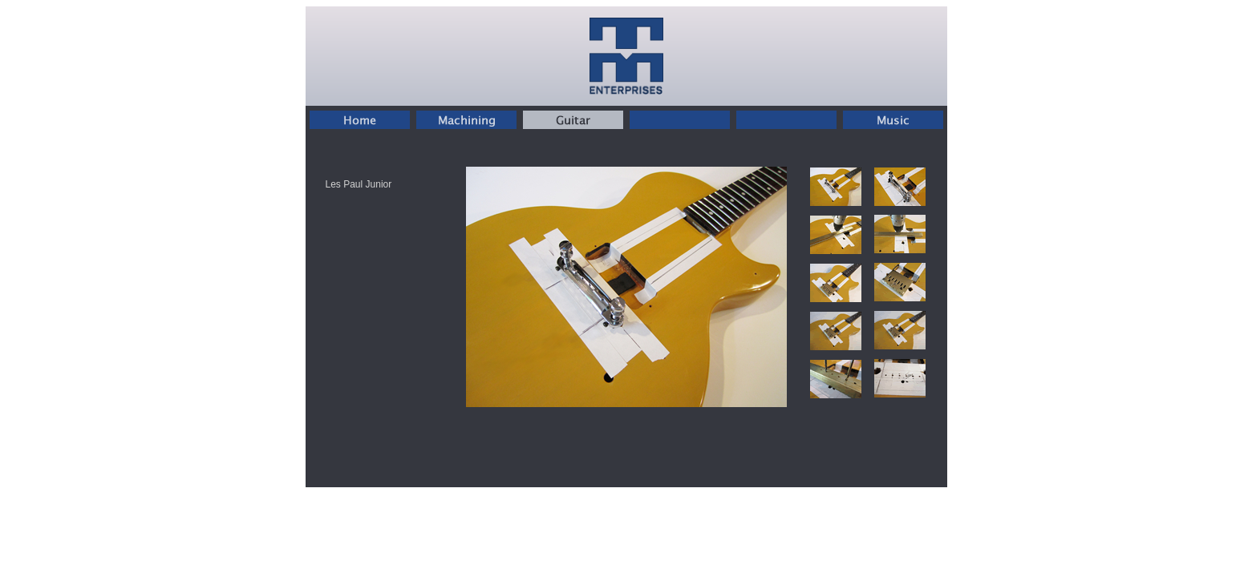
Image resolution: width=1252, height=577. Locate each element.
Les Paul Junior (359, 184)
